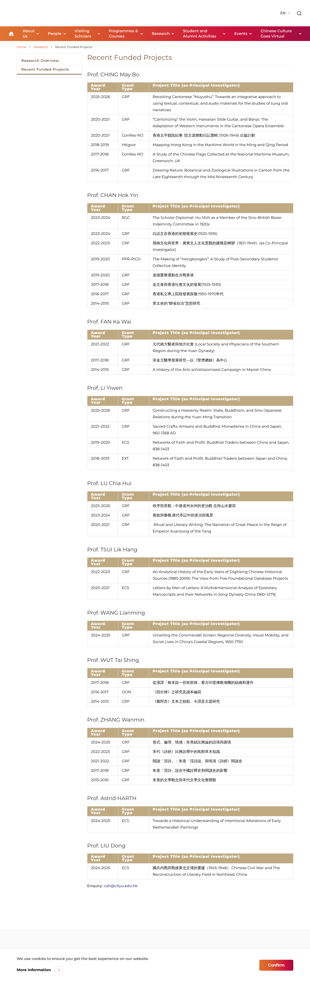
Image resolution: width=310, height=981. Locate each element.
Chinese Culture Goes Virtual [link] (277, 33)
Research (41, 46)
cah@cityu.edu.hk (121, 885)
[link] (299, 13)
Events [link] (241, 33)
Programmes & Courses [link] (122, 33)
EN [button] (282, 13)
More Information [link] (34, 970)
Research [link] (161, 33)
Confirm (276, 965)
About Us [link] (29, 33)
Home (11, 33)
